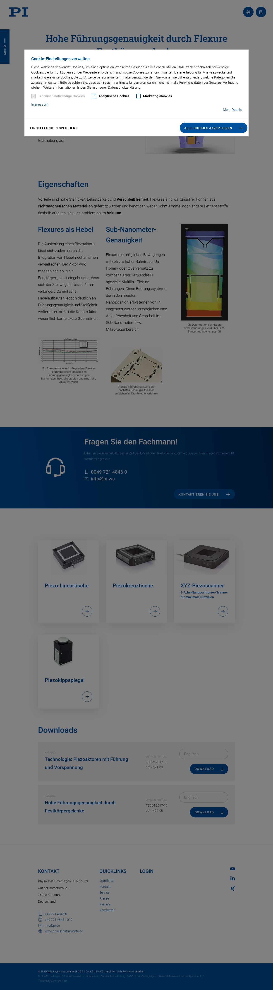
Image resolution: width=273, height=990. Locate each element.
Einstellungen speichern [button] (54, 128)
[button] (213, 128)
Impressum (39, 104)
